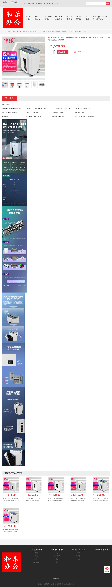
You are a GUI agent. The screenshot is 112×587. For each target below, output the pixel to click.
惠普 (36, 553)
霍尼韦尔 (79, 556)
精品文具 (87, 18)
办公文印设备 (69, 18)
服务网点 (39, 3)
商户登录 (47, 3)
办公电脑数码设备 (58, 18)
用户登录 (55, 3)
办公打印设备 (28, 18)
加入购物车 (62, 52)
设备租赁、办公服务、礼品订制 (100, 18)
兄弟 (36, 556)
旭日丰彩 (36, 562)
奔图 (78, 553)
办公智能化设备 (48, 18)
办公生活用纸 (78, 18)
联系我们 (56, 579)
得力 (57, 553)
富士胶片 (57, 556)
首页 (25, 3)
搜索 (108, 3)
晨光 (57, 562)
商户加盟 (31, 3)
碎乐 (57, 559)
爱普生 (36, 559)
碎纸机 (25, 31)
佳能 (78, 559)
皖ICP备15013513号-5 (65, 584)
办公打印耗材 (37, 18)
